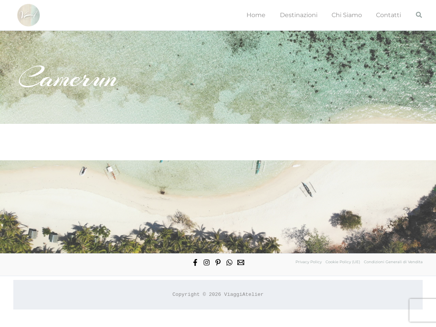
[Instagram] (206, 262)
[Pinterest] (218, 262)
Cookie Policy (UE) (342, 261)
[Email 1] (240, 262)
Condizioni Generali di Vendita (393, 261)
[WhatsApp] (229, 262)
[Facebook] (195, 262)
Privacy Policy (308, 261)
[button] (419, 15)
